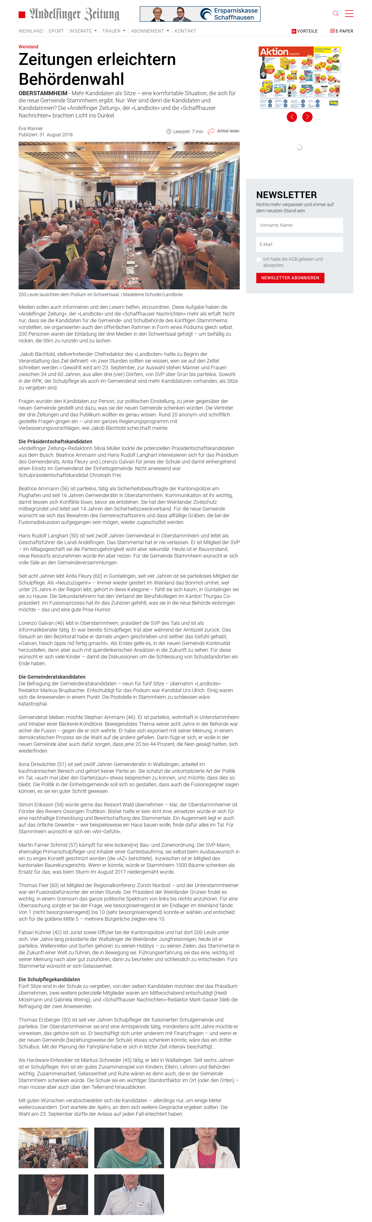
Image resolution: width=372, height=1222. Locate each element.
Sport (56, 31)
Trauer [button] (112, 31)
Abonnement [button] (148, 31)
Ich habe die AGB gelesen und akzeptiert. (293, 262)
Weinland (31, 31)
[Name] (299, 225)
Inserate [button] (81, 31)
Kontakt (186, 31)
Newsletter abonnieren (290, 277)
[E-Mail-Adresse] (299, 244)
